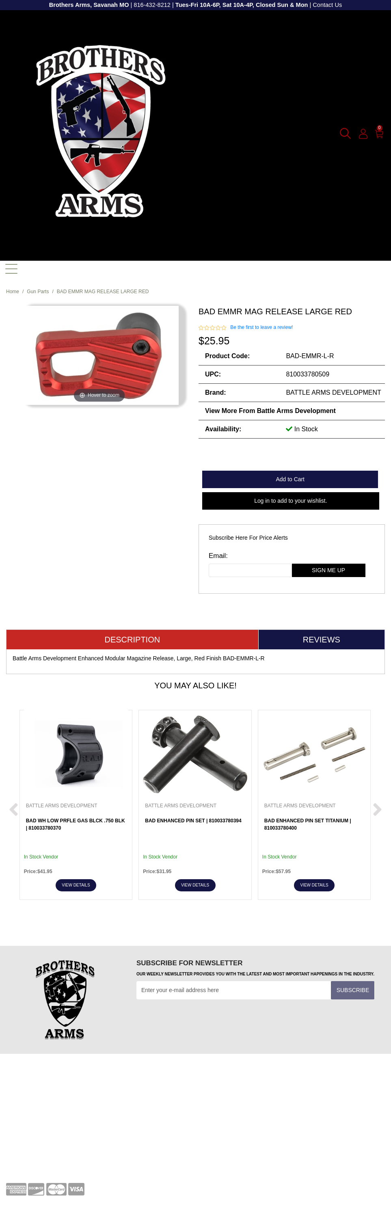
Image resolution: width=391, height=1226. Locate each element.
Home (12, 291)
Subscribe (353, 990)
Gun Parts (38, 291)
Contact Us (327, 5)
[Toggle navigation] (11, 269)
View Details (76, 885)
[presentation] (198, 1019)
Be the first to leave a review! (261, 327)
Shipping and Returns (33, 1160)
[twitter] (254, 1138)
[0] (379, 132)
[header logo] (101, 133)
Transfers (213, 1099)
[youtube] (232, 1138)
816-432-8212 (152, 5)
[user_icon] (363, 134)
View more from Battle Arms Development (270, 410)
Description (132, 639)
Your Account (22, 1086)
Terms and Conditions (229, 1086)
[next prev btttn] (13, 810)
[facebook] (210, 1138)
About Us (17, 1148)
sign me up (328, 570)
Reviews (321, 639)
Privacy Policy (23, 1135)
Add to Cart (290, 479)
